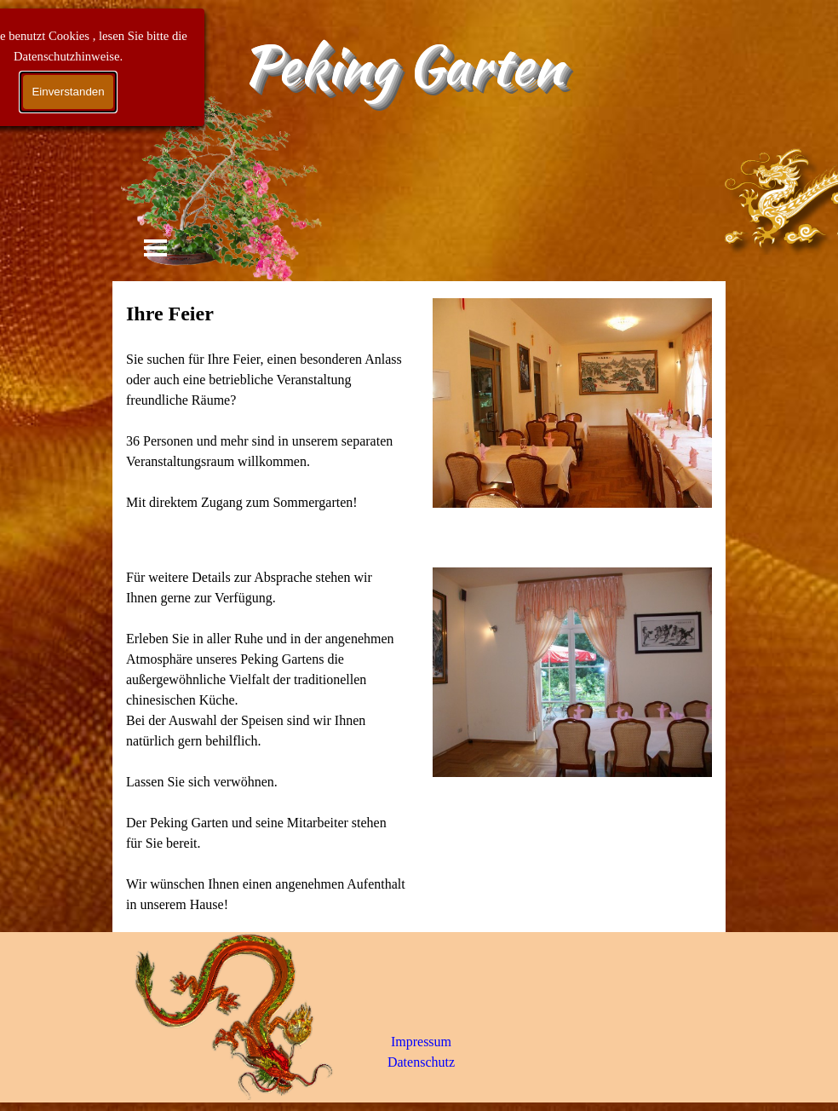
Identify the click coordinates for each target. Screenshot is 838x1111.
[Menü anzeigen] (155, 247)
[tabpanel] (265, 415)
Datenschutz (421, 1062)
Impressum (421, 1041)
